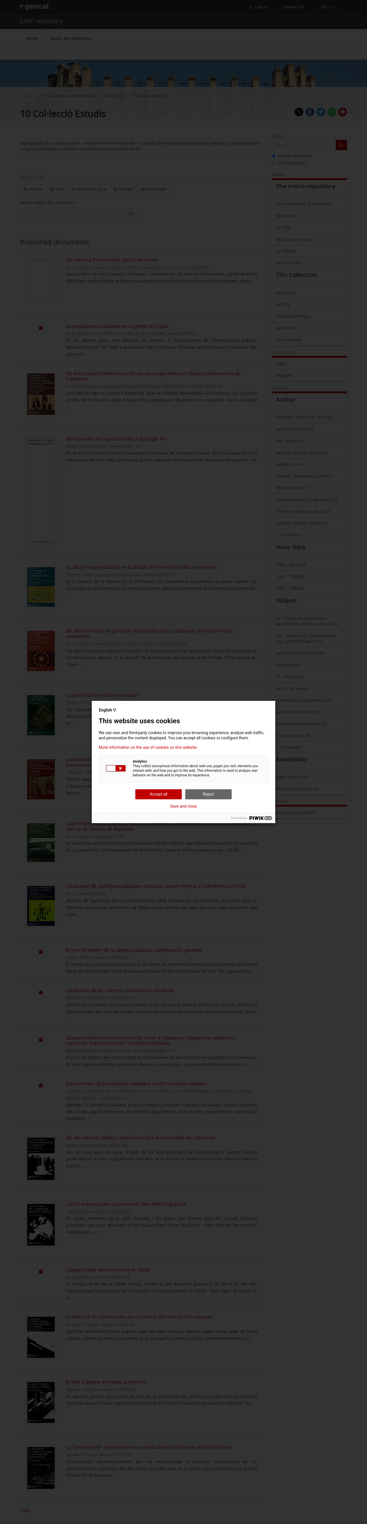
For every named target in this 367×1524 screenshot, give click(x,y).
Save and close (183, 806)
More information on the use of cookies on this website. (148, 747)
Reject (208, 794)
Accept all (158, 794)
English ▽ (107, 710)
